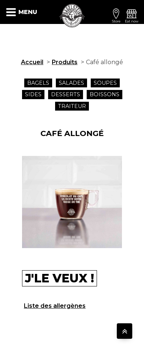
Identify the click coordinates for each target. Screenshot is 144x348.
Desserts (65, 94)
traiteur (72, 106)
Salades (71, 83)
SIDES (33, 94)
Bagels (38, 83)
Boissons (104, 94)
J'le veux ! (59, 278)
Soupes (105, 83)
